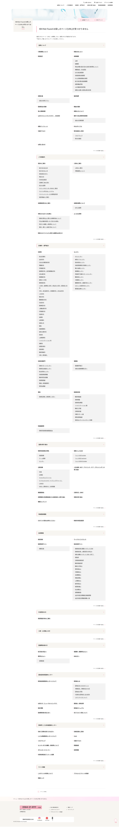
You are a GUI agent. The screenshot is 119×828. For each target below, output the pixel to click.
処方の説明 (42, 186)
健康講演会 (41, 493)
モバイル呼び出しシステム (46, 191)
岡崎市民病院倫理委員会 (46, 431)
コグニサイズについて (81, 699)
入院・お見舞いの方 (44, 632)
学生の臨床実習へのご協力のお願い (49, 221)
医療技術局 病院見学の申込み (83, 552)
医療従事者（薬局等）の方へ (47, 397)
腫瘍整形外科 (43, 300)
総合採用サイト (78, 545)
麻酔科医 (41, 549)
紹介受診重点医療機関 (81, 81)
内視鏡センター (79, 280)
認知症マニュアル (79, 709)
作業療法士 (78, 573)
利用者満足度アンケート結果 (46, 756)
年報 (40, 472)
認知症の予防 (78, 693)
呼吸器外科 (42, 312)
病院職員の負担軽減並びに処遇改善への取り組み (51, 497)
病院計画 (40, 96)
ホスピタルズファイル (45, 478)
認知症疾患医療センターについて (47, 682)
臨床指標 (76, 96)
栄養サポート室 (79, 414)
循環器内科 (42, 277)
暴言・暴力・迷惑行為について (47, 227)
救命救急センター (80, 263)
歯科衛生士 (78, 584)
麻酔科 (41, 344)
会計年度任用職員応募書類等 (83, 596)
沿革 (76, 61)
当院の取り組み (43, 445)
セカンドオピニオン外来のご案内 (48, 188)
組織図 (77, 64)
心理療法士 (78, 581)
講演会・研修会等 (79, 705)
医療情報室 (42, 380)
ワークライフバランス (80, 540)
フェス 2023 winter (80, 456)
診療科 (40, 252)
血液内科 (41, 260)
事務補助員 (78, 593)
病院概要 (76, 56)
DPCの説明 (78, 208)
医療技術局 (77, 392)
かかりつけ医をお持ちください (46, 521)
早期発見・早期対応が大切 (82, 690)
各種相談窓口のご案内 (44, 203)
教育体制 (40, 540)
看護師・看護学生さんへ (80, 653)
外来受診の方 (42, 613)
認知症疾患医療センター (46, 676)
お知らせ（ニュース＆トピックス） (48, 705)
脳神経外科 (42, 306)
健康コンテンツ (42, 502)
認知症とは (77, 682)
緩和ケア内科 (43, 280)
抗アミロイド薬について (80, 714)
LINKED (41, 484)
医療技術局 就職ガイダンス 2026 (84, 549)
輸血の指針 (77, 107)
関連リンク (41, 779)
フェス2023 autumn (80, 459)
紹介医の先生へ (42, 653)
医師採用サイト (42, 545)
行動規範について (43, 52)
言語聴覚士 (78, 576)
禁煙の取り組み (78, 497)
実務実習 (41, 662)
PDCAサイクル (78, 126)
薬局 (39, 392)
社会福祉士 (78, 590)
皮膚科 (41, 317)
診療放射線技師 (79, 561)
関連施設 (76, 747)
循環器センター (79, 271)
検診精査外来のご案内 (44, 619)
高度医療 (41, 456)
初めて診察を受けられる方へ (46, 733)
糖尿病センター (79, 277)
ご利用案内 (41, 157)
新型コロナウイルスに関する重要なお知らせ (50, 233)
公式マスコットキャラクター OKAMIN (49, 116)
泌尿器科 (41, 320)
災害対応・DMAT (78, 493)
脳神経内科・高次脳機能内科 (47, 271)
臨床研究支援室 (43, 378)
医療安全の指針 (42, 107)
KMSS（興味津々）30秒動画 (47, 487)
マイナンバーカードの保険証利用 (48, 194)
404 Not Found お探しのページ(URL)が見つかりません (23, 24)
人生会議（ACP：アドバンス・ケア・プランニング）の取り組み (89, 469)
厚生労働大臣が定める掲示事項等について (86, 67)
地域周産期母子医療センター (83, 266)
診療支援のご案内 (79, 733)
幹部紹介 (40, 56)
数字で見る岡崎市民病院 (80, 116)
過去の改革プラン (44, 101)
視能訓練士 (78, 578)
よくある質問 (77, 214)
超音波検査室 (78, 417)
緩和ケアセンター (80, 260)
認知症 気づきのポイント (82, 687)
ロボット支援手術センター (82, 286)
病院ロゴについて (79, 111)
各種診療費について (79, 203)
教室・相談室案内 (44, 383)
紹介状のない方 (43, 171)
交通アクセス (99, 2)
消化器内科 (42, 274)
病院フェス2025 (78, 451)
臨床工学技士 (78, 567)
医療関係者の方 (43, 646)
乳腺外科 (41, 314)
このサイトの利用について (45, 775)
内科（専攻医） (43, 355)
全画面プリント (85, 20)
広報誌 (41, 475)
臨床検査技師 (78, 564)
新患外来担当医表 (79, 521)
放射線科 (41, 349)
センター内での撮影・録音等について (48, 747)
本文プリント (99, 20)
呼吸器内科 (42, 268)
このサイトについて (71, 811)
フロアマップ (78, 136)
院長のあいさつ (78, 52)
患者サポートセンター (45, 366)
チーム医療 (42, 459)
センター (76, 252)
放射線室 (77, 400)
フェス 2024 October (81, 462)
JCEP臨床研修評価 (80, 87)
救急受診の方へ (43, 174)
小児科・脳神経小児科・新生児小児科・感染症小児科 (53, 287)
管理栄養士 (78, 587)
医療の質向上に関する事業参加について (50, 218)
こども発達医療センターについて (47, 737)
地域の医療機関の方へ (81, 369)
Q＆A (75, 737)
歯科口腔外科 (43, 332)
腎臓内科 (41, 266)
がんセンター (78, 257)
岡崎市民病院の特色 (43, 451)
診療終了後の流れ (44, 183)
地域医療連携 (42, 515)
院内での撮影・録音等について (47, 224)
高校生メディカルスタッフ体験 (83, 420)
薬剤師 (77, 558)
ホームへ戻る (43, 793)
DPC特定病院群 (79, 73)
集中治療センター (80, 268)
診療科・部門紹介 (43, 246)
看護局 (76, 361)
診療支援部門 (41, 361)
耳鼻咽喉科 (42, 329)
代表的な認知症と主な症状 (82, 696)
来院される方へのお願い (45, 214)
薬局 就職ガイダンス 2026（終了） (84, 555)
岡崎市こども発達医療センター (48, 726)
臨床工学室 (78, 409)
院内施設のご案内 (79, 131)
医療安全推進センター (45, 369)
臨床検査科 (42, 352)
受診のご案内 (41, 163)
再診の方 (41, 177)
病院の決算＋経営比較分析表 (83, 90)
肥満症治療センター (80, 289)
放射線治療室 (78, 403)
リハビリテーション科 (45, 341)
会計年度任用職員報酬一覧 (82, 599)
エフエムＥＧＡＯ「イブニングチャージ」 (50, 481)
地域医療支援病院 (80, 75)
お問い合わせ (88, 2)
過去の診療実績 (79, 120)
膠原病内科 (42, 283)
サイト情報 (41, 768)
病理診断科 (42, 347)
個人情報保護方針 (70, 808)
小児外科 (41, 294)
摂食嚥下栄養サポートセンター (83, 274)
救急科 (41, 335)
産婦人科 (41, 323)
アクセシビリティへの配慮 (81, 775)
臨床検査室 (78, 397)
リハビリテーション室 (81, 406)
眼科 (40, 326)
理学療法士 (78, 570)
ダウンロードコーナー (44, 751)
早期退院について (80, 171)
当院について (42, 45)
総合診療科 (42, 257)
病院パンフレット (43, 126)
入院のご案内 (77, 163)
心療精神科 (42, 338)
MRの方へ (76, 657)
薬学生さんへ (41, 657)
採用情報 (41, 534)
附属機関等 (41, 426)
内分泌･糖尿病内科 (44, 263)
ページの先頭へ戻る (98, 151)
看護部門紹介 (78, 366)
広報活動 (40, 468)
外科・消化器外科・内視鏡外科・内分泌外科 (51, 291)
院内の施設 (78, 139)
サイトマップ (87, 811)
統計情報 (40, 709)
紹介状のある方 (43, 168)
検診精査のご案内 (44, 197)
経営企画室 (42, 386)
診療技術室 (78, 412)
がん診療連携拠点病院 (81, 78)
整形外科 (41, 297)
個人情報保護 (41, 111)
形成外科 (41, 303)
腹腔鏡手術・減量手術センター (83, 283)
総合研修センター (44, 372)
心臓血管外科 (43, 309)
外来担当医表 (43, 180)
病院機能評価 (78, 84)
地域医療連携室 (43, 375)
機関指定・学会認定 (80, 70)
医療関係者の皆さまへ (44, 714)
